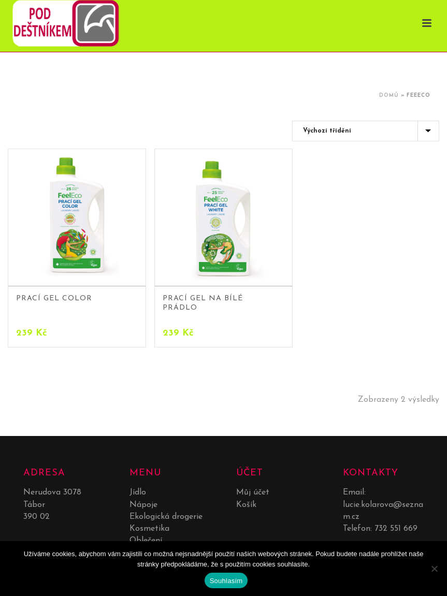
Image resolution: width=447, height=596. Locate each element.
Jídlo (137, 492)
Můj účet (252, 492)
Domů (389, 95)
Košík (246, 505)
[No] (434, 568)
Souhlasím (226, 581)
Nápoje (143, 505)
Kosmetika (149, 529)
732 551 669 (395, 529)
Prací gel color (54, 298)
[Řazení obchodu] (365, 131)
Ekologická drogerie (166, 517)
